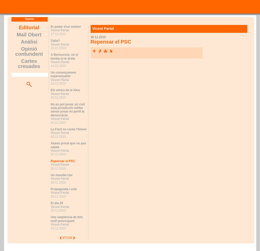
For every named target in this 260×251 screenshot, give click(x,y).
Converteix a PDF (111, 51)
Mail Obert (29, 34)
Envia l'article (100, 51)
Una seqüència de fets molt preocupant (67, 218)
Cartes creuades (29, 63)
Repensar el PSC (63, 161)
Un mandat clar (62, 175)
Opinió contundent (29, 51)
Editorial (29, 27)
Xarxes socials (94, 51)
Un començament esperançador (63, 74)
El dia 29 (57, 203)
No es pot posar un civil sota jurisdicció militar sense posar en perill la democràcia (68, 110)
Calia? (55, 41)
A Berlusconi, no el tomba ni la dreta (64, 56)
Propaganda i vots (64, 189)
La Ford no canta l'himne (69, 129)
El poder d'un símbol (66, 27)
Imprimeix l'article (105, 51)
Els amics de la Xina (65, 90)
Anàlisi (29, 42)
